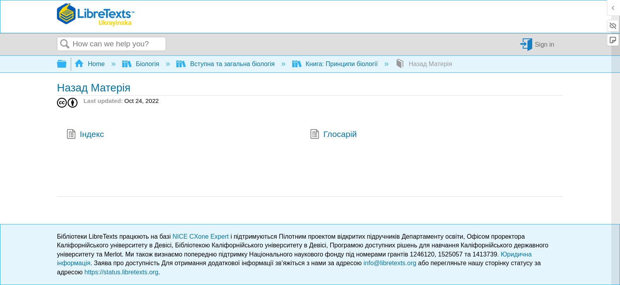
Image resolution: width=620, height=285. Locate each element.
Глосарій (333, 135)
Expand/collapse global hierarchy (66, 64)
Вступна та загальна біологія (226, 64)
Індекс (85, 135)
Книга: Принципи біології (336, 64)
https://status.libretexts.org (122, 272)
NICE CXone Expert (201, 236)
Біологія (141, 64)
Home (90, 64)
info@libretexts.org (389, 263)
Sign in (544, 44)
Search (65, 44)
